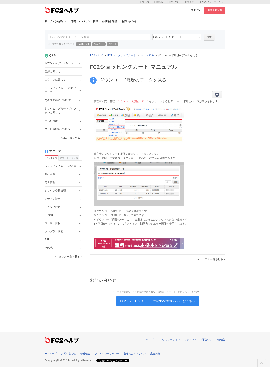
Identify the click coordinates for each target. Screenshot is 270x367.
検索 (209, 37)
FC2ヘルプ (96, 55)
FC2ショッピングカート (121, 55)
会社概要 (85, 353)
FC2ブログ (188, 2)
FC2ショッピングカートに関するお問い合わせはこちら (157, 301)
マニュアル (147, 55)
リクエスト (191, 339)
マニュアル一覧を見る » (211, 259)
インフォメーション (169, 339)
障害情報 (220, 339)
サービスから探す (55, 21)
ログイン (196, 10)
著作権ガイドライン (135, 353)
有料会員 (112, 44)
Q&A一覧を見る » (71, 137)
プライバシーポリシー (107, 353)
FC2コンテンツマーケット (211, 2)
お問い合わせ (129, 21)
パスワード (99, 44)
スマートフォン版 (69, 158)
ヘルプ (149, 339)
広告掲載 (155, 353)
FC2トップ (144, 2)
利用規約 (206, 339)
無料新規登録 (214, 10)
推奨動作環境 (109, 21)
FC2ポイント (84, 44)
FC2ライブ (172, 2)
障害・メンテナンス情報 (84, 21)
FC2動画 (158, 2)
